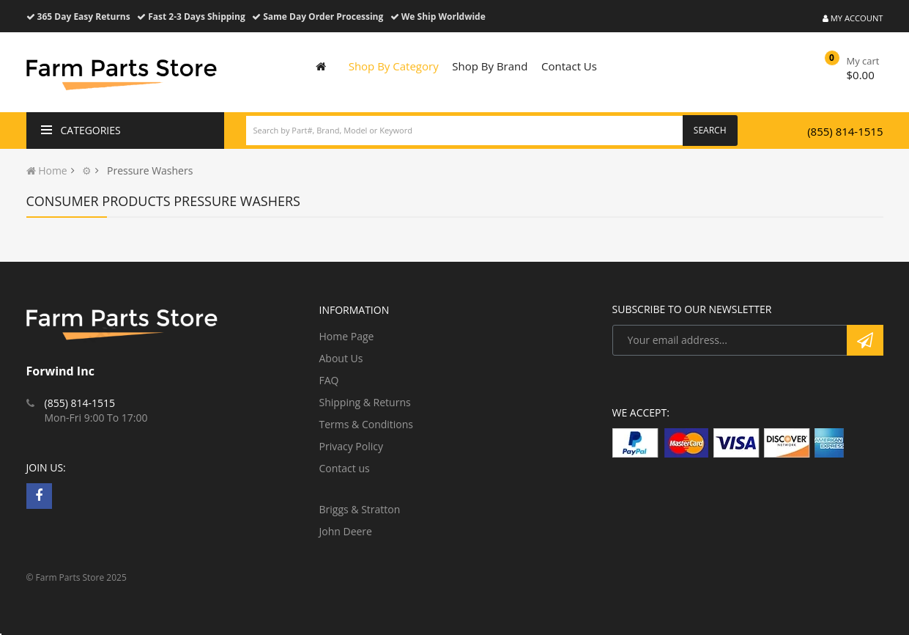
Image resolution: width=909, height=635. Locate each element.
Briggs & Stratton (360, 509)
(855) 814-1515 (845, 131)
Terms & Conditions (366, 424)
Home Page (346, 336)
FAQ (329, 380)
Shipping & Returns (365, 402)
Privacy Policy (351, 446)
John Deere (345, 531)
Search (710, 130)
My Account (853, 17)
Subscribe (865, 340)
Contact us (344, 468)
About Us (341, 358)
